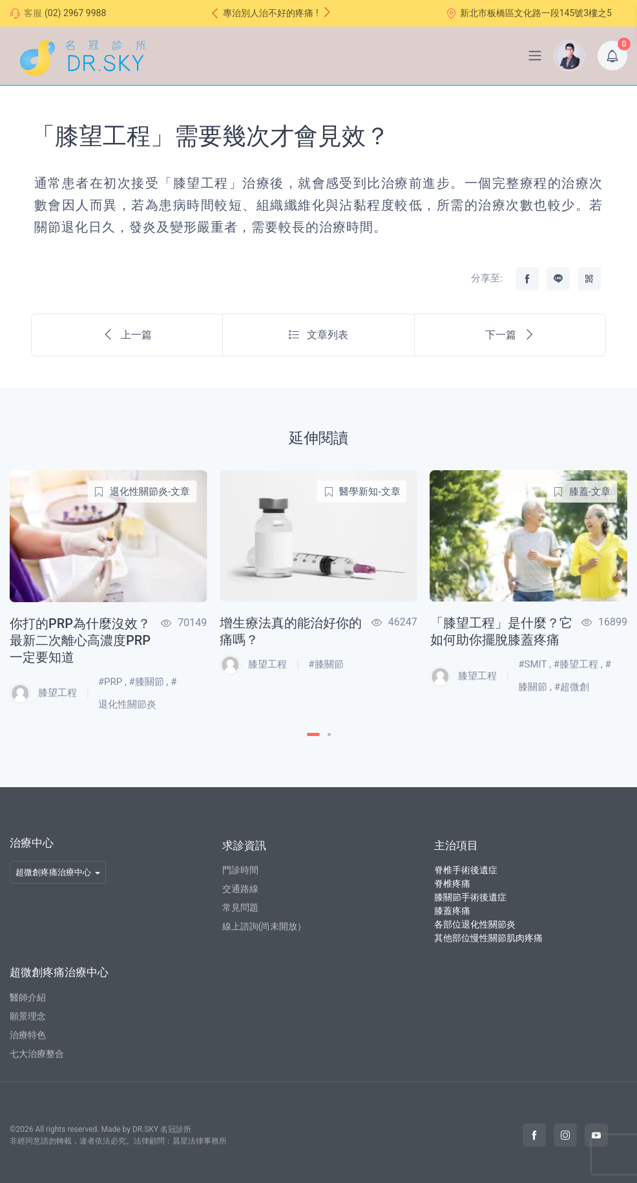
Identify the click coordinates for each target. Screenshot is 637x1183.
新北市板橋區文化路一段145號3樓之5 (529, 13)
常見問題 (240, 907)
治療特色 (28, 1035)
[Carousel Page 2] (329, 734)
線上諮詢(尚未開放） (264, 926)
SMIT (536, 664)
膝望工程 (43, 693)
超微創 (574, 687)
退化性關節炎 (127, 704)
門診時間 (240, 870)
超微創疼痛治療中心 (53, 872)
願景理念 (28, 1016)
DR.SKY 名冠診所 (161, 1129)
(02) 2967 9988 (75, 13)
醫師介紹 (28, 997)
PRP (113, 682)
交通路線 (240, 889)
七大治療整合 (37, 1053)
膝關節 (149, 682)
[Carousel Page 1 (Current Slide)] (313, 734)
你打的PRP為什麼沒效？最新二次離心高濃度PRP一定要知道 (80, 640)
